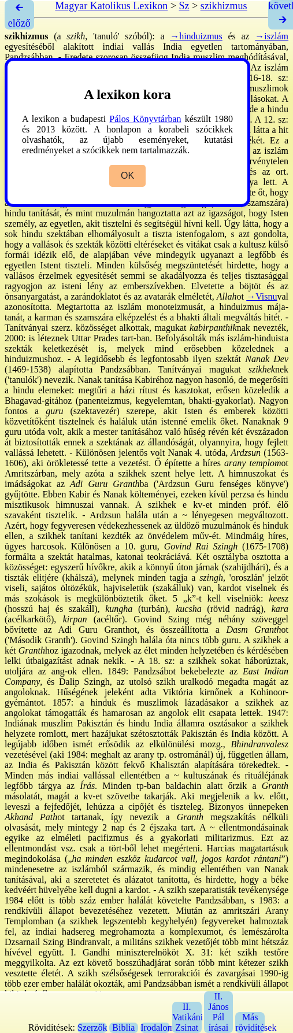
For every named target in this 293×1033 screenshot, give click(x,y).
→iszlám (271, 36)
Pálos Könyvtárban (145, 119)
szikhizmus (224, 6)
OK (127, 175)
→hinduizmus (196, 36)
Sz (184, 6)
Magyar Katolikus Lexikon (111, 6)
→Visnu (261, 296)
